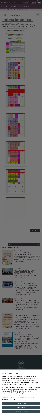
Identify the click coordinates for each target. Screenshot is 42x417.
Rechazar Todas (21, 408)
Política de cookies (15, 398)
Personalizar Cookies (21, 412)
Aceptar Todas (21, 403)
